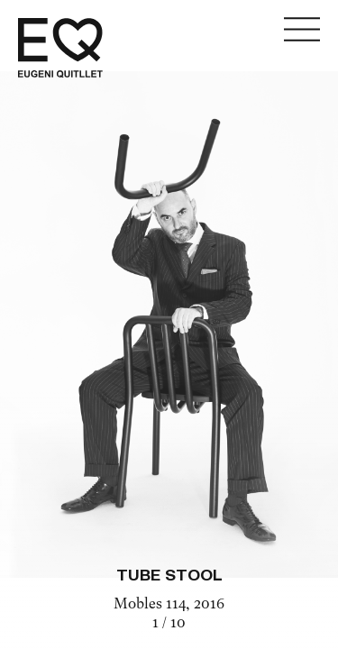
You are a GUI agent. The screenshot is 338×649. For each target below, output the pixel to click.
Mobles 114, (154, 605)
